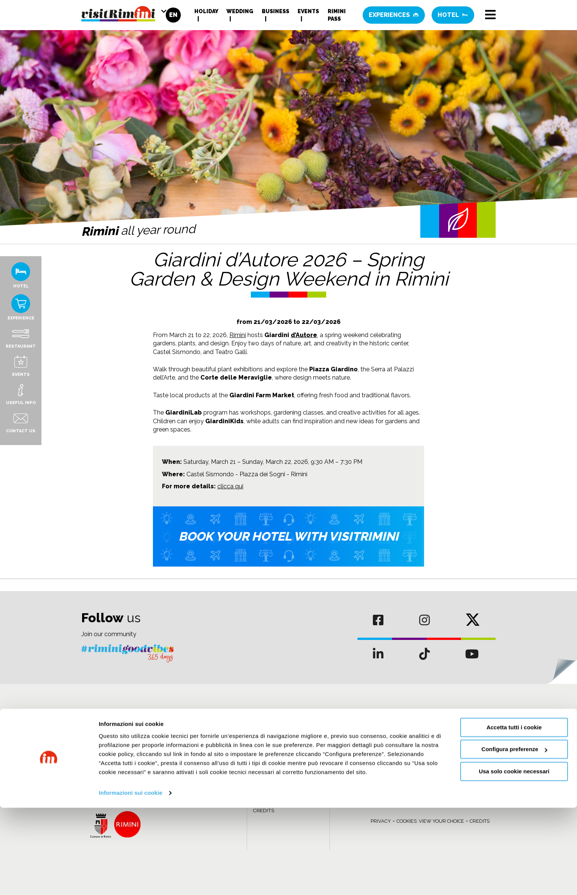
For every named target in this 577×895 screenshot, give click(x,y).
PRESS (261, 794)
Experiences (394, 16)
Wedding (239, 13)
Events (308, 13)
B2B (258, 777)
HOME (260, 752)
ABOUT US (266, 760)
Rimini (237, 335)
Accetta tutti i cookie (514, 814)
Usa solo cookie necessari (514, 858)
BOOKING (264, 768)
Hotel (453, 16)
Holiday (206, 13)
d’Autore (304, 335)
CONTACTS (266, 785)
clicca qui (230, 486)
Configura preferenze (514, 836)
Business (275, 13)
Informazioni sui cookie (130, 880)
